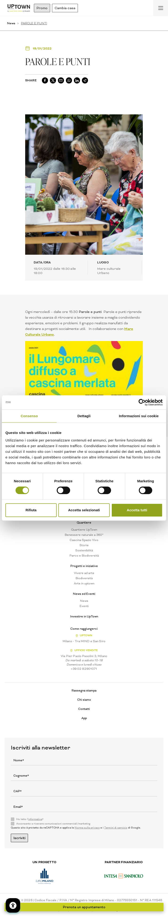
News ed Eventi (84, 593)
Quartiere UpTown (84, 529)
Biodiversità (84, 578)
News (11, 23)
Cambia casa (65, 8)
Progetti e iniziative (84, 566)
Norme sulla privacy (87, 827)
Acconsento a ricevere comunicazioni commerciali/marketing (53, 823)
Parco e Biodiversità (84, 555)
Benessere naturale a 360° (84, 535)
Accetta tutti (137, 510)
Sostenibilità (84, 550)
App (84, 718)
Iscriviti (19, 838)
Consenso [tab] (29, 416)
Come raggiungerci (84, 628)
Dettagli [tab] (84, 416)
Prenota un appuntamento (84, 907)
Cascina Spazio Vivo (84, 540)
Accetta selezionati (84, 510)
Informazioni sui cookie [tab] (139, 416)
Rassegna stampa (84, 690)
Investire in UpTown (84, 616)
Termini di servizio (115, 827)
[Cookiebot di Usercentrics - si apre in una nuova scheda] (142, 402)
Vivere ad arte (84, 573)
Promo (42, 8)
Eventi (84, 606)
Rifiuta (30, 510)
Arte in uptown (84, 583)
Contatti (84, 709)
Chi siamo (84, 700)
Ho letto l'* (30, 819)
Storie (84, 545)
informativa (35, 819)
